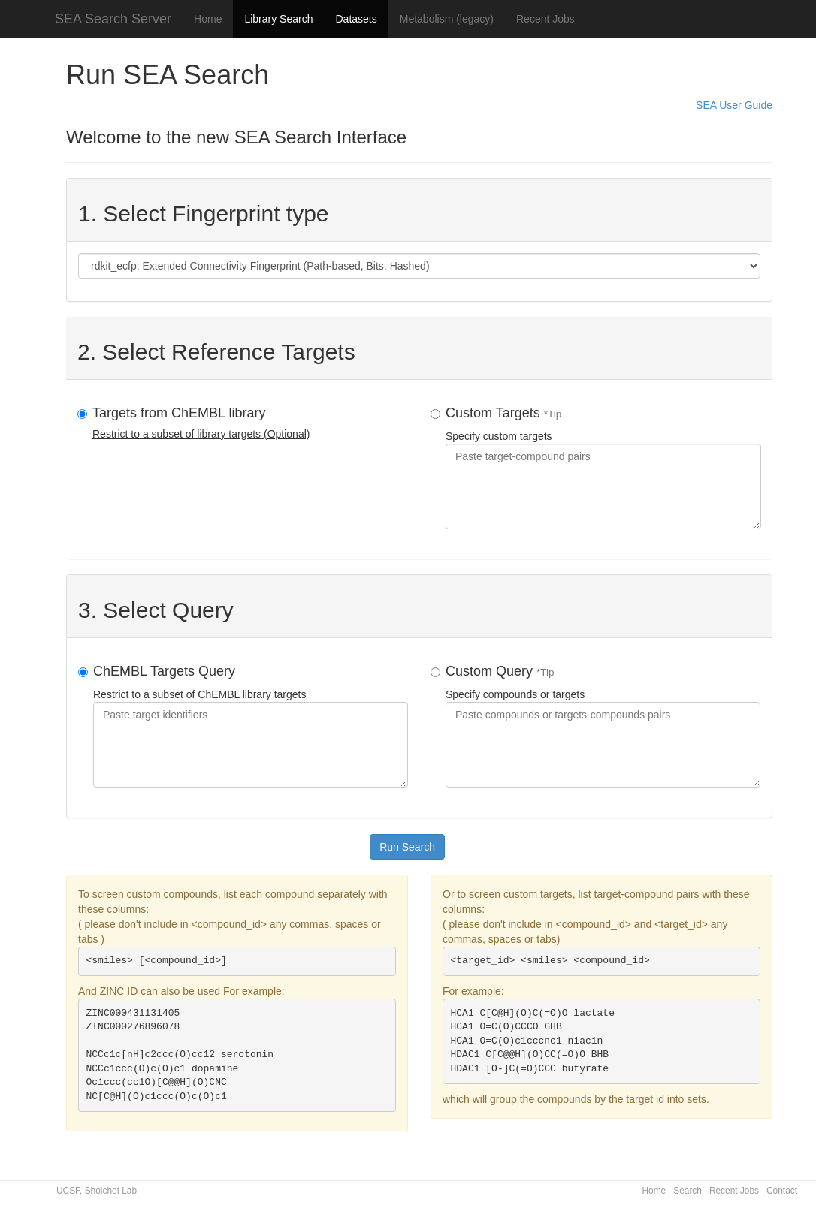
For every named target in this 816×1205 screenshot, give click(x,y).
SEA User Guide (734, 105)
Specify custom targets (603, 467)
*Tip (553, 414)
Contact (781, 1190)
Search (687, 1190)
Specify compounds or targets (603, 726)
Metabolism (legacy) (447, 19)
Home (208, 19)
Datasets (355, 19)
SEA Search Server (113, 18)
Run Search (407, 847)
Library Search (278, 19)
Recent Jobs (545, 19)
